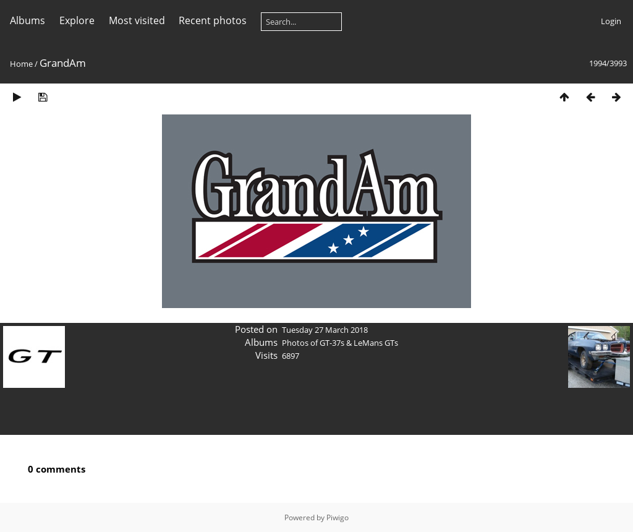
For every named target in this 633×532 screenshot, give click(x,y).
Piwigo (337, 517)
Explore (77, 20)
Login (611, 21)
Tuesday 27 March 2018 (325, 329)
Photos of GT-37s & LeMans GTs (340, 342)
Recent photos (213, 20)
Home (21, 63)
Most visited (137, 20)
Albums (27, 20)
